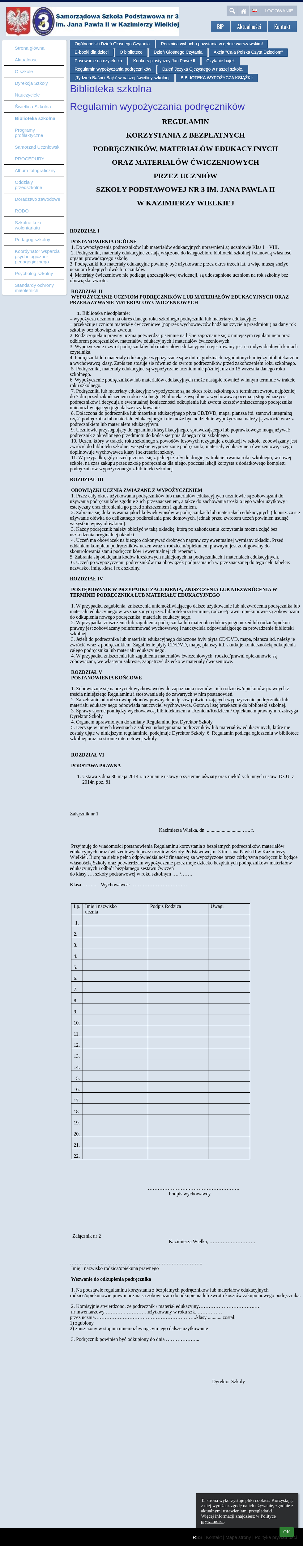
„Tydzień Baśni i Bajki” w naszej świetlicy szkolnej (122, 77)
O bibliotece (131, 52)
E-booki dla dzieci (92, 52)
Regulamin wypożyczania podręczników (113, 69)
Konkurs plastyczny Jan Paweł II (164, 60)
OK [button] (286, 1531)
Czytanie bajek (220, 60)
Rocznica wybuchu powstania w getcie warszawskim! (212, 43)
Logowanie (279, 10)
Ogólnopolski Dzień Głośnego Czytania (112, 43)
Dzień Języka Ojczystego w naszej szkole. (202, 69)
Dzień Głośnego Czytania (178, 52)
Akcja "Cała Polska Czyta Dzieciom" (248, 52)
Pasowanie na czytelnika (98, 60)
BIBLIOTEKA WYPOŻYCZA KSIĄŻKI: (217, 77)
